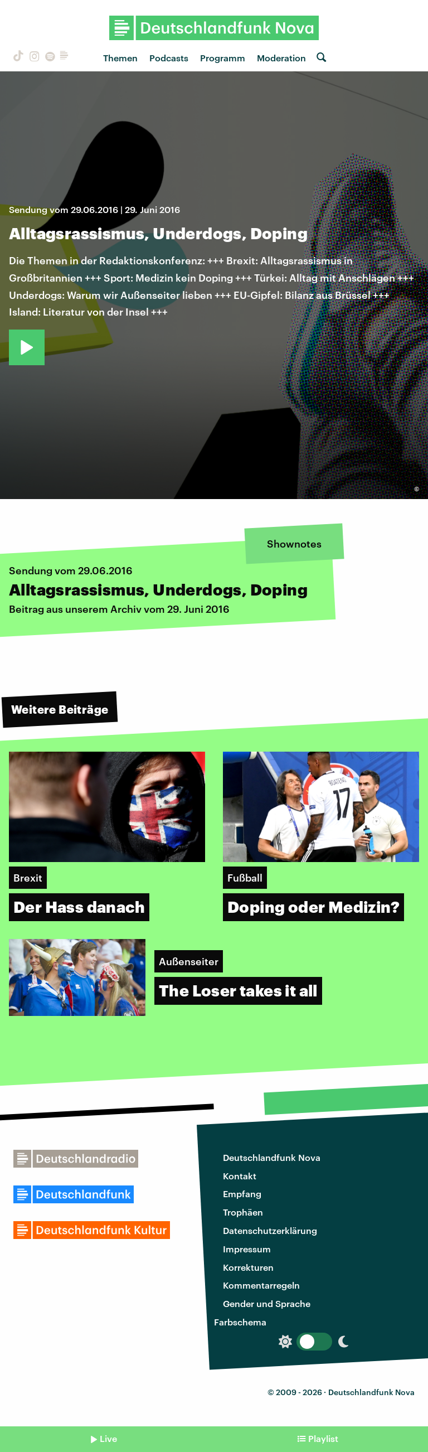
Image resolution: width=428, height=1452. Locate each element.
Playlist (323, 1438)
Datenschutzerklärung (270, 1230)
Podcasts (168, 57)
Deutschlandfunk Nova (271, 1157)
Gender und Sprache (266, 1303)
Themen (120, 57)
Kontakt (239, 1175)
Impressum (247, 1248)
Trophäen (243, 1212)
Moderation (281, 57)
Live (108, 1438)
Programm (222, 57)
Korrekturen (248, 1267)
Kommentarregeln (261, 1285)
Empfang (242, 1193)
